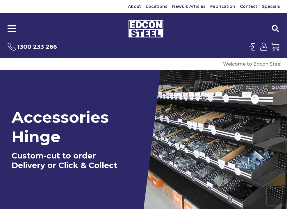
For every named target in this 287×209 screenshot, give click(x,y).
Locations (156, 6)
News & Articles (189, 6)
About (134, 6)
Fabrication (222, 6)
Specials (271, 6)
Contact (248, 6)
